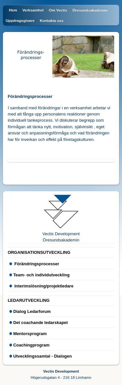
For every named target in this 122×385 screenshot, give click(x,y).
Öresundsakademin (89, 10)
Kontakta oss (51, 20)
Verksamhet (33, 10)
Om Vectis (58, 10)
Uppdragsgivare (20, 20)
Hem (13, 10)
